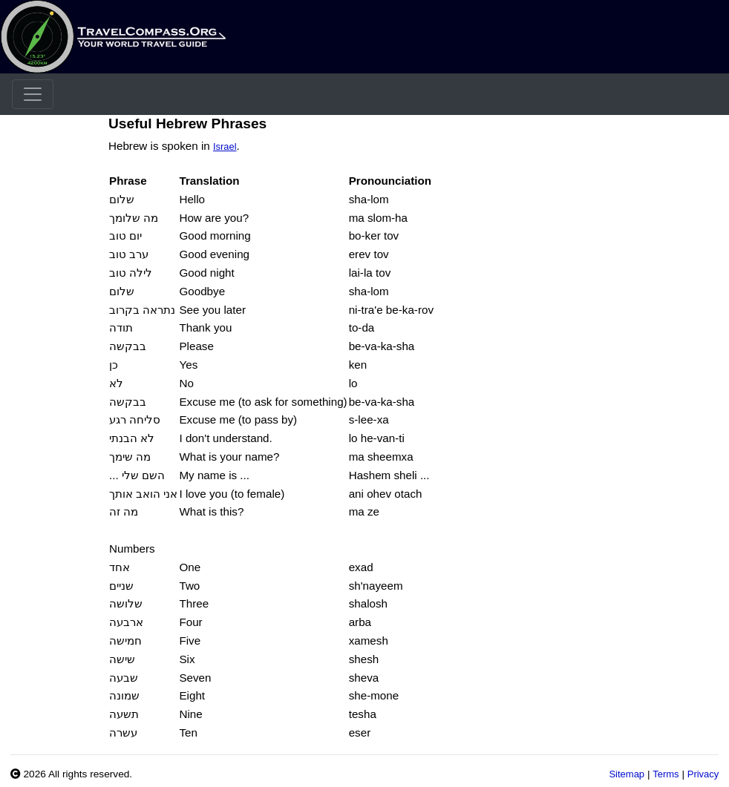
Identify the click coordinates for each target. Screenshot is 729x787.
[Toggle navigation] (32, 94)
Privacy (703, 774)
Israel (225, 146)
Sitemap (626, 774)
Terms (666, 774)
